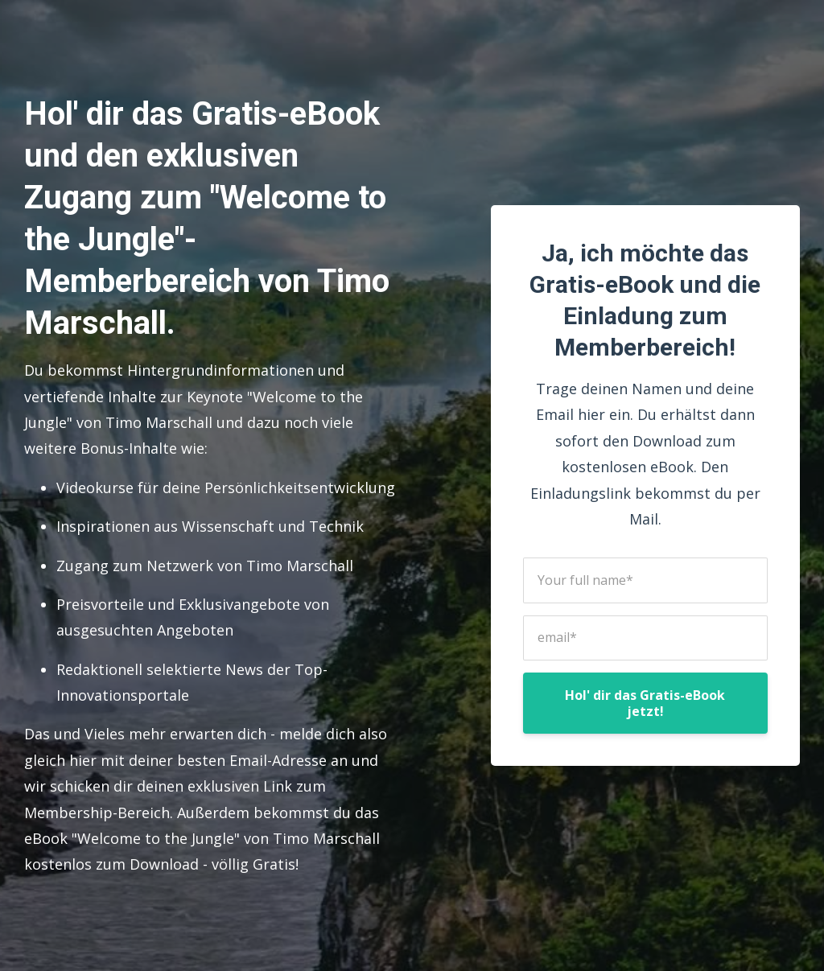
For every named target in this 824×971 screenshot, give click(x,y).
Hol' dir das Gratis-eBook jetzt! (645, 703)
